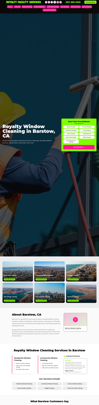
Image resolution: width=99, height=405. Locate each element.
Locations (17, 6)
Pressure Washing (39, 6)
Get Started (79, 147)
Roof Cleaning (65, 6)
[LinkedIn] (58, 2)
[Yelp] (52, 2)
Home (10, 6)
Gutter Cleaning (86, 6)
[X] (54, 2)
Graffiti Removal (75, 6)
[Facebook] (46, 2)
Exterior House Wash (71, 137)
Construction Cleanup (50, 10)
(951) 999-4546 (73, 2)
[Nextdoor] (60, 2)
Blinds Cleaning (87, 137)
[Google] (49, 2)
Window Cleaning (27, 6)
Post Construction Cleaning (71, 141)
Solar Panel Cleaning (53, 6)
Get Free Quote (90, 2)
